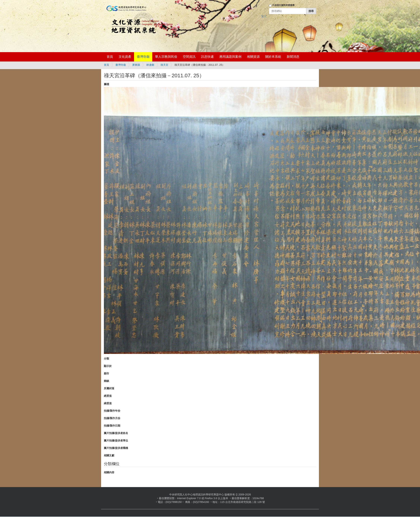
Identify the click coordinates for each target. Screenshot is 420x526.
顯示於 (108, 366)
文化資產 (125, 56)
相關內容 (109, 472)
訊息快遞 (207, 56)
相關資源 (253, 56)
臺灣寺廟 (143, 56)
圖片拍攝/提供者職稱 (116, 447)
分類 (106, 358)
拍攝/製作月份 (112, 418)
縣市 (106, 373)
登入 (263, 16)
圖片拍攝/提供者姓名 (116, 433)
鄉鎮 (106, 380)
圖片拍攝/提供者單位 (116, 440)
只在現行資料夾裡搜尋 (283, 5)
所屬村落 (109, 388)
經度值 (108, 395)
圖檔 (106, 84)
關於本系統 (273, 56)
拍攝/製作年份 (112, 410)
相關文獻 (109, 455)
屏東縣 (136, 64)
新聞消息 (293, 56)
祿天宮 (164, 64)
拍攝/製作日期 (112, 425)
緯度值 (108, 403)
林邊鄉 (150, 64)
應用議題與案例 (230, 56)
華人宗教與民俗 (166, 56)
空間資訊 (189, 56)
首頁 (110, 56)
